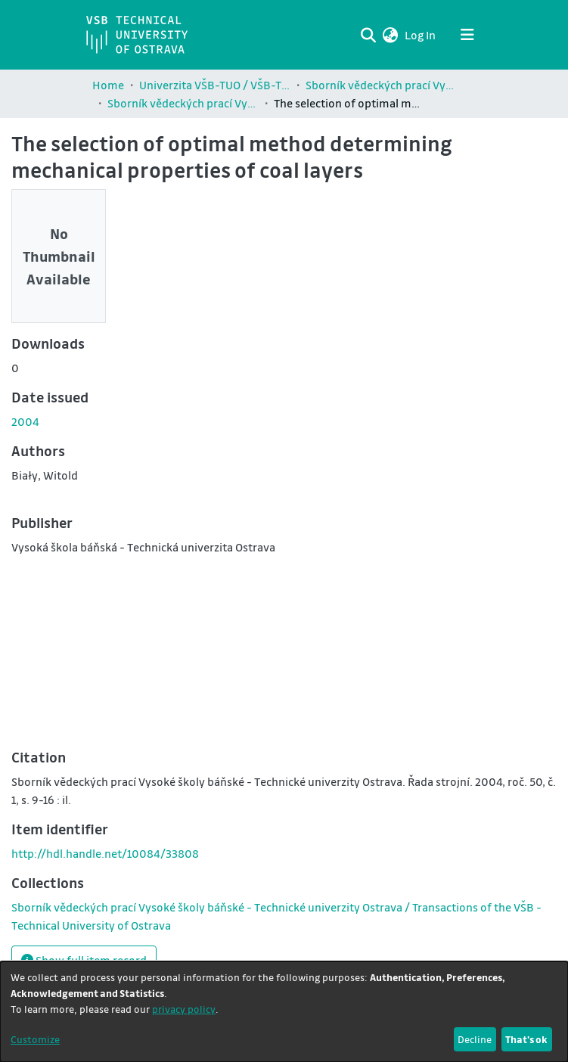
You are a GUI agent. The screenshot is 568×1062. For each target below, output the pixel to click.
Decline (475, 1038)
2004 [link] (25, 421)
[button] (390, 35)
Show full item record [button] (84, 959)
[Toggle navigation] (467, 35)
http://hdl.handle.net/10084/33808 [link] (105, 853)
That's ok (526, 1038)
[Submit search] (368, 35)
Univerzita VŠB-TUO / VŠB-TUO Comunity (214, 84)
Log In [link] (421, 34)
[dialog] (284, 1011)
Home (108, 84)
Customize (35, 1038)
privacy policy (184, 1008)
